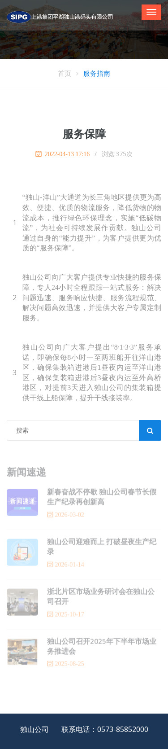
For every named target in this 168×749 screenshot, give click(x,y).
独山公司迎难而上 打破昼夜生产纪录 (101, 547)
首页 (64, 73)
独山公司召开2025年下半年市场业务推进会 (101, 647)
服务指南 (96, 73)
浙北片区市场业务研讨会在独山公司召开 (101, 597)
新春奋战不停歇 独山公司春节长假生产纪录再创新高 (101, 497)
